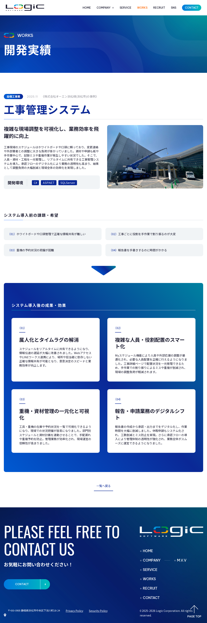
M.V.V (181, 560)
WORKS (142, 7)
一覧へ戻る (103, 486)
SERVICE (125, 7)
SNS (173, 7)
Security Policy (98, 611)
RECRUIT (159, 7)
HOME (87, 7)
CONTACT (151, 598)
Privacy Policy (74, 611)
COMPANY (104, 7)
